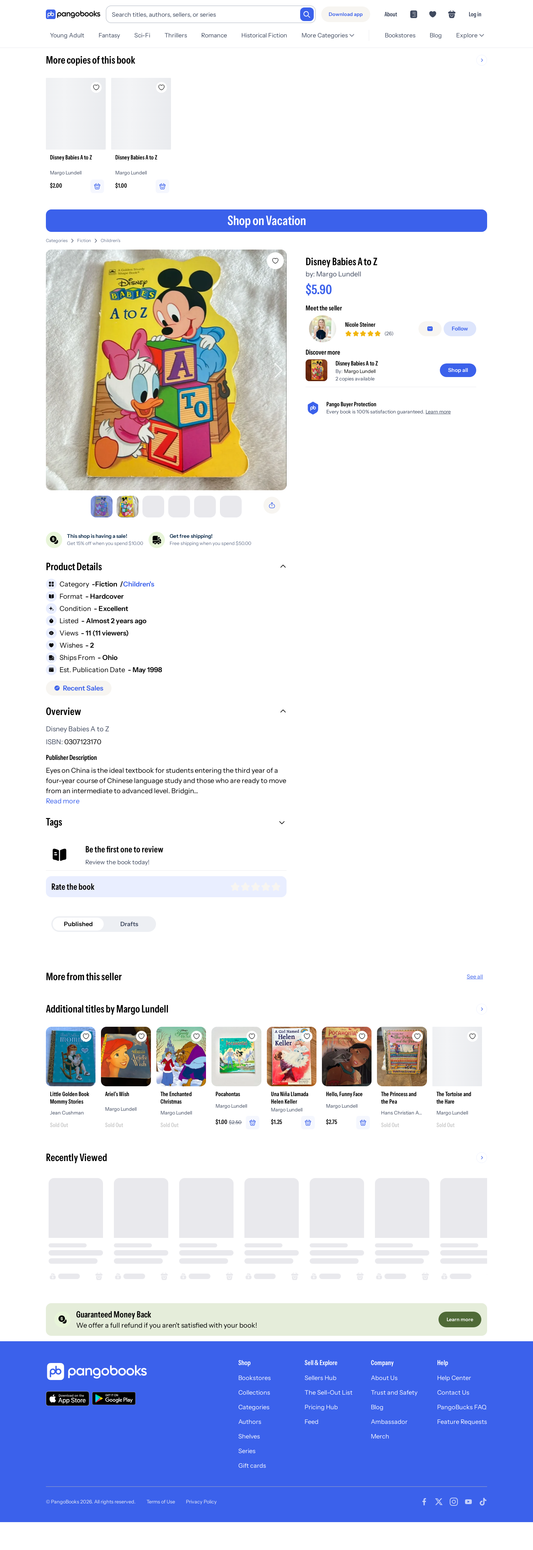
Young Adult (67, 35)
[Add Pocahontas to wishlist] (292, 1040)
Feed (299, 1446)
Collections (238, 1415)
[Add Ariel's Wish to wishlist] (161, 1040)
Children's (110, 242)
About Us (376, 1399)
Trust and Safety (387, 1415)
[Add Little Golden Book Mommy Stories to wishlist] (96, 1040)
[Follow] (460, 331)
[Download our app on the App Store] (67, 1419)
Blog (435, 35)
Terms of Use (161, 1530)
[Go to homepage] (73, 14)
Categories (57, 242)
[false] (431, 331)
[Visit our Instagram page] (454, 1530)
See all (475, 980)
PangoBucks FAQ (460, 1430)
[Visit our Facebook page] (424, 1530)
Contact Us (450, 1415)
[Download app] (345, 14)
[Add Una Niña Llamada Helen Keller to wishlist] (357, 1040)
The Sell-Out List (317, 1415)
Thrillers (179, 35)
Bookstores (398, 35)
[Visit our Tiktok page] (483, 1530)
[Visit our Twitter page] (439, 1530)
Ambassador (382, 1446)
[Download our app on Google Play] (114, 1419)
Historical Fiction (270, 35)
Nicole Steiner (363, 327)
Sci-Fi (144, 35)
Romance (218, 35)
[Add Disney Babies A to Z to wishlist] (277, 262)
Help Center (452, 1399)
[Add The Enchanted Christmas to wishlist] (226, 1040)
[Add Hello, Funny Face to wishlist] (422, 1040)
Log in (475, 14)
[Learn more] (458, 1339)
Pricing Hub (309, 1430)
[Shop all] (456, 373)
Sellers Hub (309, 1399)
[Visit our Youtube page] (468, 1530)
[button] (167, 571)
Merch (372, 1462)
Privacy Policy (201, 1530)
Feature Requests (460, 1446)
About (390, 14)
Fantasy (110, 35)
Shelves (232, 1462)
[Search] (307, 14)
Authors (233, 1446)
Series (230, 1477)
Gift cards (236, 1493)
